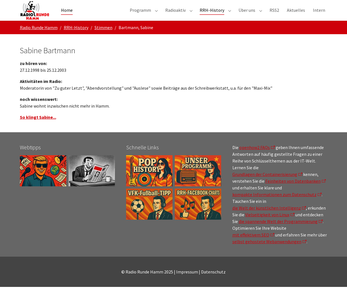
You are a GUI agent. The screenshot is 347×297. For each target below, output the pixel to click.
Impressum (187, 282)
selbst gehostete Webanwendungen (266, 251)
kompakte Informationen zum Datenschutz (274, 204)
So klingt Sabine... (38, 127)
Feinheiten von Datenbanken (293, 191)
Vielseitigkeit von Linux (267, 225)
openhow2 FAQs (254, 157)
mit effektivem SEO (250, 245)
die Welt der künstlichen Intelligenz (266, 218)
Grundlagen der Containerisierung (264, 184)
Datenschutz (213, 282)
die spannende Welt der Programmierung (278, 231)
